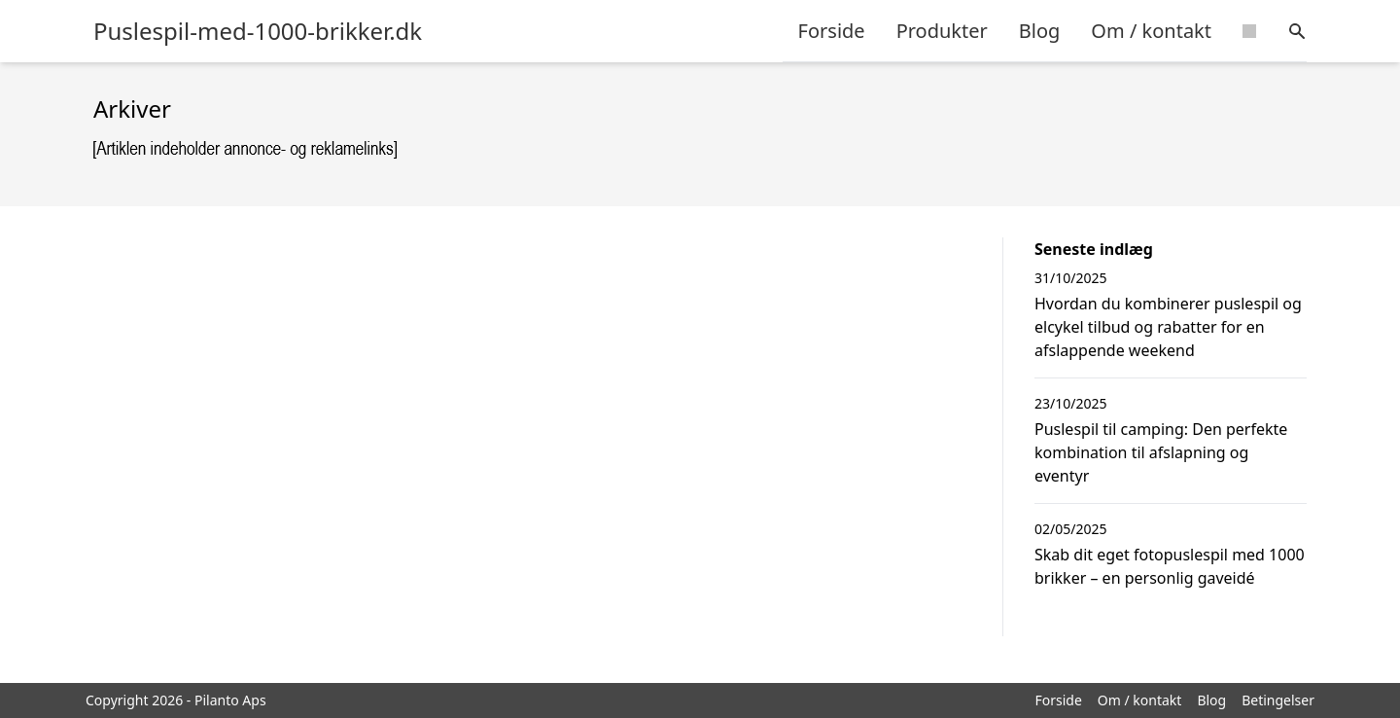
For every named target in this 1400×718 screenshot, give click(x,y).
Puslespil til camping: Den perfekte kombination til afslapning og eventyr (1160, 452)
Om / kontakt (1151, 31)
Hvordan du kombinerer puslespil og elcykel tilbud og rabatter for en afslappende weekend (1168, 327)
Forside (831, 31)
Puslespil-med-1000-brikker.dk (257, 31)
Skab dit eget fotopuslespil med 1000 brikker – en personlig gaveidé (1169, 566)
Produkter (942, 31)
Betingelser (1278, 700)
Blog (1040, 31)
